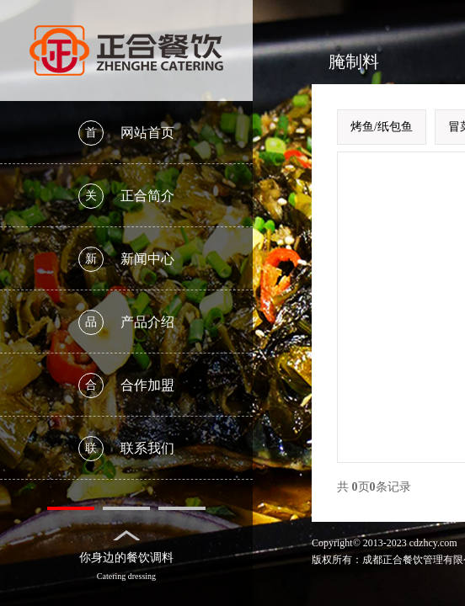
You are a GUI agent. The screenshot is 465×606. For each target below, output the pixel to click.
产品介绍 (126, 322)
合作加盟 (126, 385)
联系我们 (126, 448)
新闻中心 (126, 259)
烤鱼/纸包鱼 (381, 126)
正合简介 (126, 196)
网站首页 (126, 133)
